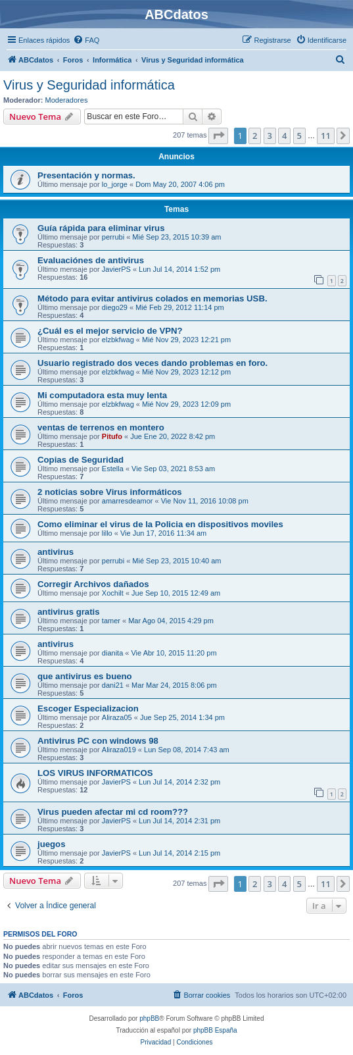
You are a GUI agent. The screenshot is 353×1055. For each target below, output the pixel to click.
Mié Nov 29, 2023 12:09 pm (186, 404)
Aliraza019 (119, 750)
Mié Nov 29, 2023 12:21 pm (186, 340)
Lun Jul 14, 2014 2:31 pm (179, 821)
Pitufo (112, 436)
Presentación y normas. (86, 175)
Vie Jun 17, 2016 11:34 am (163, 533)
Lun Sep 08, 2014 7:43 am (186, 750)
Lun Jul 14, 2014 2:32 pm (179, 782)
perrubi (113, 237)
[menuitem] (86, 40)
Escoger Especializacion (88, 708)
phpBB (149, 1018)
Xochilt (113, 593)
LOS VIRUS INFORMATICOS (95, 773)
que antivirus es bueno (84, 676)
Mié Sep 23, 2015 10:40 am (176, 561)
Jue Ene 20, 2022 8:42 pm (172, 436)
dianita (112, 653)
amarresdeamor (127, 501)
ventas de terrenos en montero (100, 427)
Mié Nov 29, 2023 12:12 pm (186, 372)
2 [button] (254, 136)
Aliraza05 (117, 717)
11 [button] (326, 136)
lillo (107, 533)
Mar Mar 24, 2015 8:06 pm (174, 685)
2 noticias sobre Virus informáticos (109, 492)
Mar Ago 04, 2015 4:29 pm (171, 621)
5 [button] (299, 136)
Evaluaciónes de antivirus (90, 260)
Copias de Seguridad (80, 460)
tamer (111, 621)
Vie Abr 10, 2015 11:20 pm (173, 653)
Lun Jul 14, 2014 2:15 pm (179, 853)
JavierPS (116, 269)
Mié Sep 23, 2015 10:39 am (176, 237)
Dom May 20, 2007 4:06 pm (180, 184)
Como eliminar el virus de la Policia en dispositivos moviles (160, 524)
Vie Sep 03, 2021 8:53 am (173, 469)
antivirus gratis (68, 612)
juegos (51, 844)
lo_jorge (115, 184)
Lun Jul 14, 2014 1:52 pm (179, 269)
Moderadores (66, 100)
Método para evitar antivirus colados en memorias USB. (152, 298)
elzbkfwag (118, 340)
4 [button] (284, 136)
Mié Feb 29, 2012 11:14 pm (179, 307)
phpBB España (215, 1030)
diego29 (115, 307)
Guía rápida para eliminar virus (101, 228)
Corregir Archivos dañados (93, 584)
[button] (218, 135)
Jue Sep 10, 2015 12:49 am (175, 593)
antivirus (55, 552)
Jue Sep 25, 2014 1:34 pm (182, 717)
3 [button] (270, 136)
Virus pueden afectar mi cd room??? (112, 812)
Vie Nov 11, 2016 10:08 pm (204, 501)
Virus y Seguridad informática (89, 85)
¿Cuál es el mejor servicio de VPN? (110, 331)
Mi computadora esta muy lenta (102, 395)
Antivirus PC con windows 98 (97, 741)
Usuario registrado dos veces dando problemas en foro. (152, 363)
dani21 (113, 685)
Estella (113, 469)
